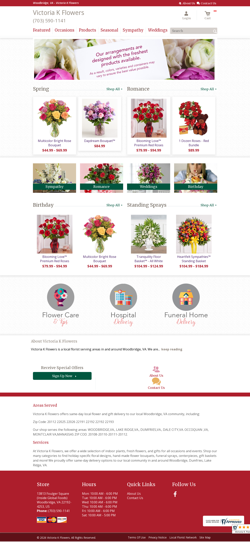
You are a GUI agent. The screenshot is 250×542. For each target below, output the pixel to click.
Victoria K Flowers (58, 12)
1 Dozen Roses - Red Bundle (194, 143)
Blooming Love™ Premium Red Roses (148, 143)
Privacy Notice (157, 538)
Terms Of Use (137, 538)
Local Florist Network (183, 538)
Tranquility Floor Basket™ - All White (149, 259)
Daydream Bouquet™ (99, 141)
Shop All (114, 89)
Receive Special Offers (62, 368)
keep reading (171, 350)
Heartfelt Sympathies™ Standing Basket (193, 259)
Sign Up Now (62, 377)
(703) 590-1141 (49, 20)
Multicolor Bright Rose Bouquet (54, 143)
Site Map (205, 538)
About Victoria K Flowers (54, 342)
